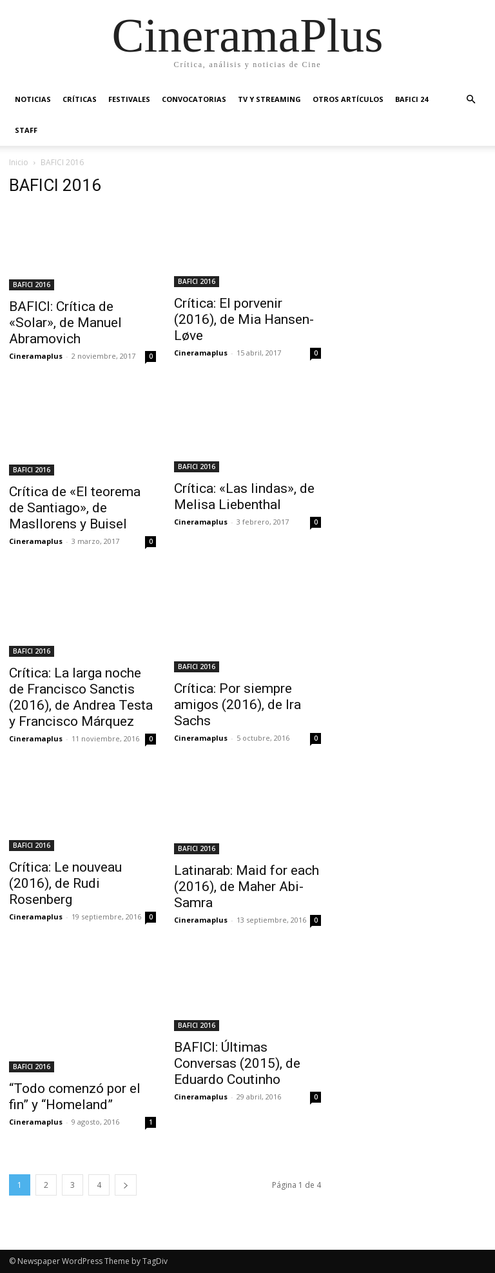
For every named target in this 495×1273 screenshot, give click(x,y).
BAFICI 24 (411, 99)
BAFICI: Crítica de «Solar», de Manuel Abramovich (65, 322)
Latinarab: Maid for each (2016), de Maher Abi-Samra (246, 886)
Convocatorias (194, 99)
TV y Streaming (269, 99)
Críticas (80, 99)
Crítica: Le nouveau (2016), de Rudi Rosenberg (65, 883)
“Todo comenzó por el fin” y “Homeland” (75, 1096)
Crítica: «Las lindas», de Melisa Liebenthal (244, 496)
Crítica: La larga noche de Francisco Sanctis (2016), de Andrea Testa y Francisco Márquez (81, 697)
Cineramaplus (36, 356)
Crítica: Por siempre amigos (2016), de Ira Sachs (237, 704)
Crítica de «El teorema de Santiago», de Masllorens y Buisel (75, 508)
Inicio (18, 162)
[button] (470, 100)
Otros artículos (348, 99)
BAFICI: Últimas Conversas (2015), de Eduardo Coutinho (237, 1063)
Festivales (129, 99)
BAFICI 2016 (31, 284)
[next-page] (126, 1185)
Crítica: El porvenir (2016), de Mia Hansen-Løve (244, 319)
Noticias (33, 99)
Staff (26, 130)
